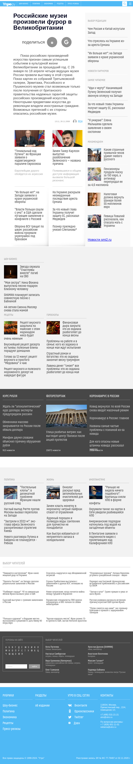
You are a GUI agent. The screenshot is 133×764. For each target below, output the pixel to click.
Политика (36, 4)
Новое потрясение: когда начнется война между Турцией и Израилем (65, 593)
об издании (42, 705)
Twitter (75, 717)
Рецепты (60, 4)
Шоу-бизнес (23, 4)
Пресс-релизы (73, 4)
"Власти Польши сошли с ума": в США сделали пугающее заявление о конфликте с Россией (29, 214)
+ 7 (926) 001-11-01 (109, 724)
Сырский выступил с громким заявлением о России (23, 601)
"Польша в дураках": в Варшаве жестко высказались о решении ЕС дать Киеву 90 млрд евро (22, 621)
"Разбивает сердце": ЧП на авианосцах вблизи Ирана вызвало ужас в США (21, 593)
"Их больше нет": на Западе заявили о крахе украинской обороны (27, 197)
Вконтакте (77, 705)
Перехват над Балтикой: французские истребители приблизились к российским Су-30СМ (109, 583)
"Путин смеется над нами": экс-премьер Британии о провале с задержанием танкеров (108, 610)
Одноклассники (81, 711)
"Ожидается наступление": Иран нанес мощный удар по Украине (21, 574)
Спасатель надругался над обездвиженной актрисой (66, 574)
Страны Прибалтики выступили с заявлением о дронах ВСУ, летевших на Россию (64, 583)
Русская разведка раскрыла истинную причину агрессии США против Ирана (108, 601)
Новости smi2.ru (99, 239)
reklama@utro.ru (108, 727)
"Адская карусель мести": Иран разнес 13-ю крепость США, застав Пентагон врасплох (66, 620)
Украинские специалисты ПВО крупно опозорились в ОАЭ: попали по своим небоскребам (64, 602)
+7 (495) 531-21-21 (109, 715)
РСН (80, 121)
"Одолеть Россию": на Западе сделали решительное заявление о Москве (21, 582)
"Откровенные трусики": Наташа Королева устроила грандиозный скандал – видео (109, 574)
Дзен (74, 723)
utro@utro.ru (106, 717)
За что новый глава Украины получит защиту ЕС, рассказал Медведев (66, 214)
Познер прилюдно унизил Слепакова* (65, 228)
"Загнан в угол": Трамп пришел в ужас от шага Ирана (109, 593)
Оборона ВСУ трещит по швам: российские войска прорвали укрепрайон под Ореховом (29, 233)
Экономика (48, 4)
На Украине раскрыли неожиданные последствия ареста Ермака (66, 197)
